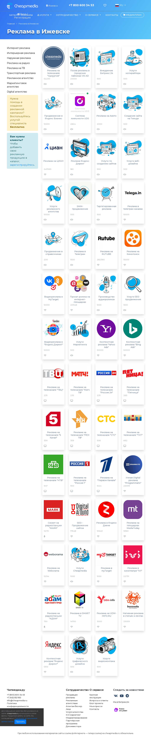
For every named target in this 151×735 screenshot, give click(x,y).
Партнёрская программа (72, 722)
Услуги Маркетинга (80, 343)
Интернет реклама (18, 48)
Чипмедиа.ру (16, 689)
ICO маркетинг (73, 715)
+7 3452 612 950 (14, 697)
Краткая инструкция (95, 696)
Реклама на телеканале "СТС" (106, 433)
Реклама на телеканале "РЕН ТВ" (80, 435)
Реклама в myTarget (106, 569)
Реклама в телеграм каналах (133, 207)
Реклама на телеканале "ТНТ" (133, 433)
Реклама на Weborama (53, 569)
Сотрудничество (75, 689)
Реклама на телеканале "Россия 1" (80, 480)
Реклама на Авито (106, 116)
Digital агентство (17, 91)
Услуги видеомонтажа (106, 660)
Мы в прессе (96, 706)
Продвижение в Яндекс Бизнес (53, 117)
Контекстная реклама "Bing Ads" (133, 345)
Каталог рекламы (21, 15)
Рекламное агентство (20, 78)
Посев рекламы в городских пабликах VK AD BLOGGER (80, 74)
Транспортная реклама (21, 73)
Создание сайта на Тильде (133, 117)
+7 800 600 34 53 (81, 5)
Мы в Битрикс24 (121, 702)
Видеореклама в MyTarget (53, 298)
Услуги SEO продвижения (133, 298)
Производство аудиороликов (106, 298)
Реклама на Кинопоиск (133, 252)
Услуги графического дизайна (80, 661)
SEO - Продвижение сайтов (80, 525)
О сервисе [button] (92, 15)
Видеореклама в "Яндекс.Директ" (53, 343)
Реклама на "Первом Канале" (106, 479)
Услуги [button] (43, 15)
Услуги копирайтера (133, 72)
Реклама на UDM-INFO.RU (106, 614)
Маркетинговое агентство (17, 85)
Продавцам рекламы (72, 696)
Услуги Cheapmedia (80, 569)
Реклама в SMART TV (80, 614)
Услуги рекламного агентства (53, 209)
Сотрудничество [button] (67, 15)
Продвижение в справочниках (53, 252)
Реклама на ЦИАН (53, 161)
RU (119, 5)
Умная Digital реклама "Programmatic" (133, 480)
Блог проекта (96, 703)
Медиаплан (132, 15)
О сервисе (97, 689)
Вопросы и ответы (99, 700)
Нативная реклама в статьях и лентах (133, 614)
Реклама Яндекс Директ (80, 162)
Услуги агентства (74, 712)
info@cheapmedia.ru (17, 700)
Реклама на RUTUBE (106, 252)
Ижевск (52, 5)
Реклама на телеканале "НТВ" (53, 479)
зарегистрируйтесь (22, 164)
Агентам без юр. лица (74, 707)
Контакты (111, 15)
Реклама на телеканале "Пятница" (133, 390)
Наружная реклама (19, 58)
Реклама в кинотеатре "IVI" (133, 569)
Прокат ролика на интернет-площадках (80, 299)
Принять (20, 721)
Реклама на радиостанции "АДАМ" (53, 616)
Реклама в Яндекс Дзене (106, 524)
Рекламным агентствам (72, 702)
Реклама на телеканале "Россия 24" (106, 390)
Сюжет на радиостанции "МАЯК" (53, 525)
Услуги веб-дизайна (133, 162)
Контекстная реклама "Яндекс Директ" (53, 661)
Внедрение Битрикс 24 (106, 72)
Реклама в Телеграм (80, 252)
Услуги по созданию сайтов (106, 162)
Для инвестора (73, 726)
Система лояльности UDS (80, 117)
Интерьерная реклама (21, 53)
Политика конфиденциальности (18, 704)
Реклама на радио (18, 63)
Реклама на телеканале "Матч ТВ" (80, 390)
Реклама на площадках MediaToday (133, 525)
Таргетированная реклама (106, 207)
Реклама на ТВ (16, 68)
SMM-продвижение (80, 207)
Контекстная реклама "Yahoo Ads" (106, 345)
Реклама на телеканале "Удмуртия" (53, 73)
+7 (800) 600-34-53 (16, 695)
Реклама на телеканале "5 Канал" (53, 435)
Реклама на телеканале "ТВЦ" (53, 388)
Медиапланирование (75, 718)
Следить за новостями (128, 689)
